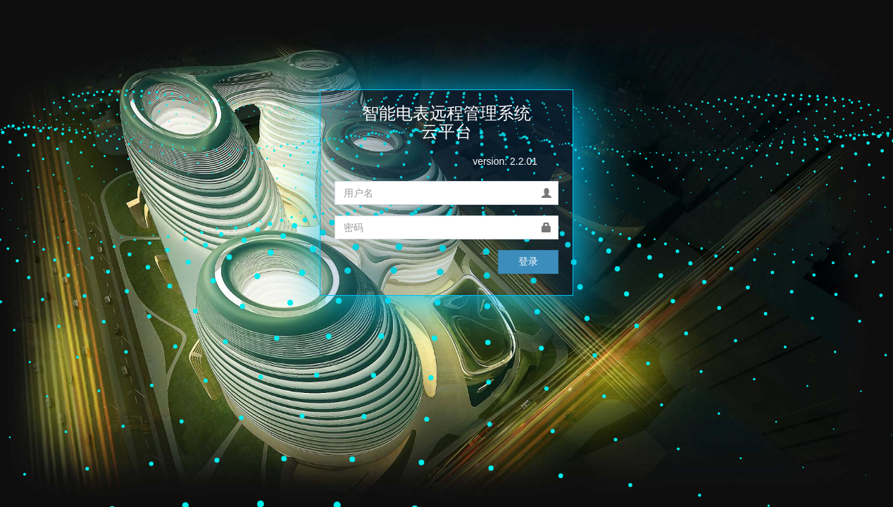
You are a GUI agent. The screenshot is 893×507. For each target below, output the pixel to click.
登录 (528, 261)
